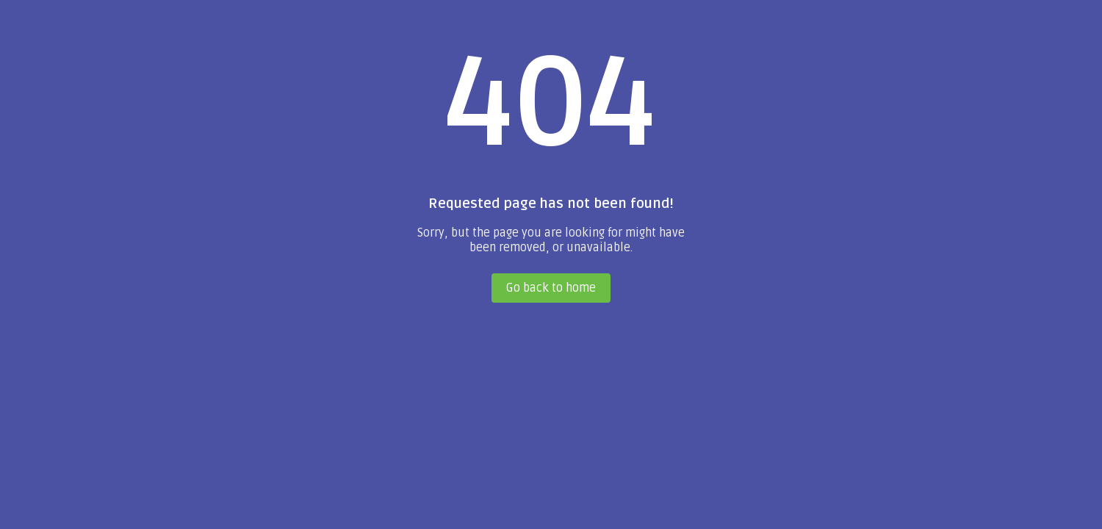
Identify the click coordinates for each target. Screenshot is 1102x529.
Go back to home (551, 288)
